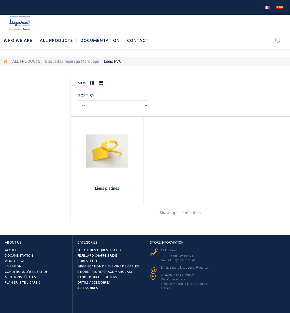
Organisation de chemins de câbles (108, 266)
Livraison (13, 266)
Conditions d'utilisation (26, 271)
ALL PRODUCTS (56, 40)
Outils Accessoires (93, 282)
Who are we (15, 261)
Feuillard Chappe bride (97, 255)
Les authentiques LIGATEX (99, 250)
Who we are (18, 40)
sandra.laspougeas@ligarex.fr (190, 267)
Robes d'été (87, 261)
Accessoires (87, 287)
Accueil (11, 250)
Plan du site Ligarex (22, 282)
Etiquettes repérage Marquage (72, 61)
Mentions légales (20, 277)
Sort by (86, 95)
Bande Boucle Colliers (97, 277)
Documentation (99, 40)
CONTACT (137, 40)
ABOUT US (13, 242)
